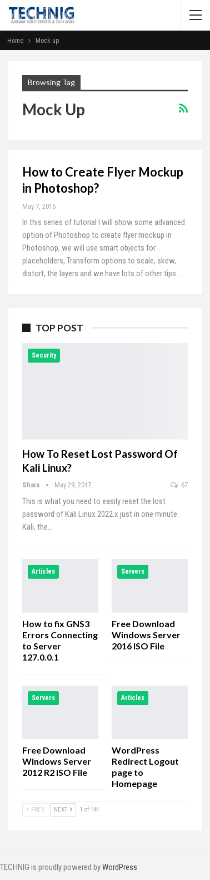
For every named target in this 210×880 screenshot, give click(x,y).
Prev (35, 809)
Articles (43, 571)
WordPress (119, 867)
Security (44, 355)
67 (179, 485)
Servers (132, 571)
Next (63, 809)
